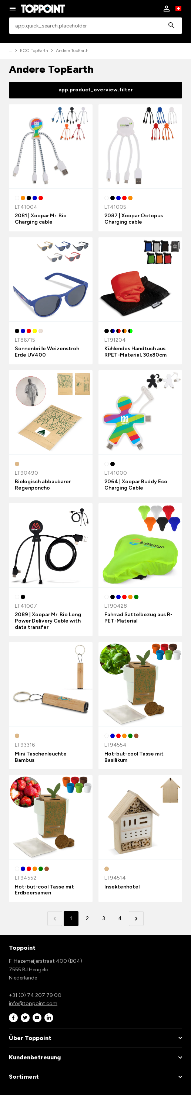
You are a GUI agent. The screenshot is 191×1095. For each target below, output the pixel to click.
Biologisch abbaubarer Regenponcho (43, 484)
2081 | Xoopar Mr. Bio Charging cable (41, 218)
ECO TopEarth (34, 50)
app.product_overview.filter (95, 90)
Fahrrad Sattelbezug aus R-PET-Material (138, 617)
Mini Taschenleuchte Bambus (41, 757)
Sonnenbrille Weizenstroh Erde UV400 (47, 351)
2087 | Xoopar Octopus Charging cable (133, 218)
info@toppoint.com (33, 1003)
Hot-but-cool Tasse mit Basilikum (134, 757)
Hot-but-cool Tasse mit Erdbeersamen (44, 890)
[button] (136, 918)
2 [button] (87, 918)
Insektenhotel (122, 887)
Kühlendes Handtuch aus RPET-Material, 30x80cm (135, 351)
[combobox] (95, 25)
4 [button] (120, 918)
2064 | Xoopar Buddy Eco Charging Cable (135, 484)
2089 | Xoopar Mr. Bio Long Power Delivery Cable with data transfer (48, 620)
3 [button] (103, 918)
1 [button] (71, 918)
